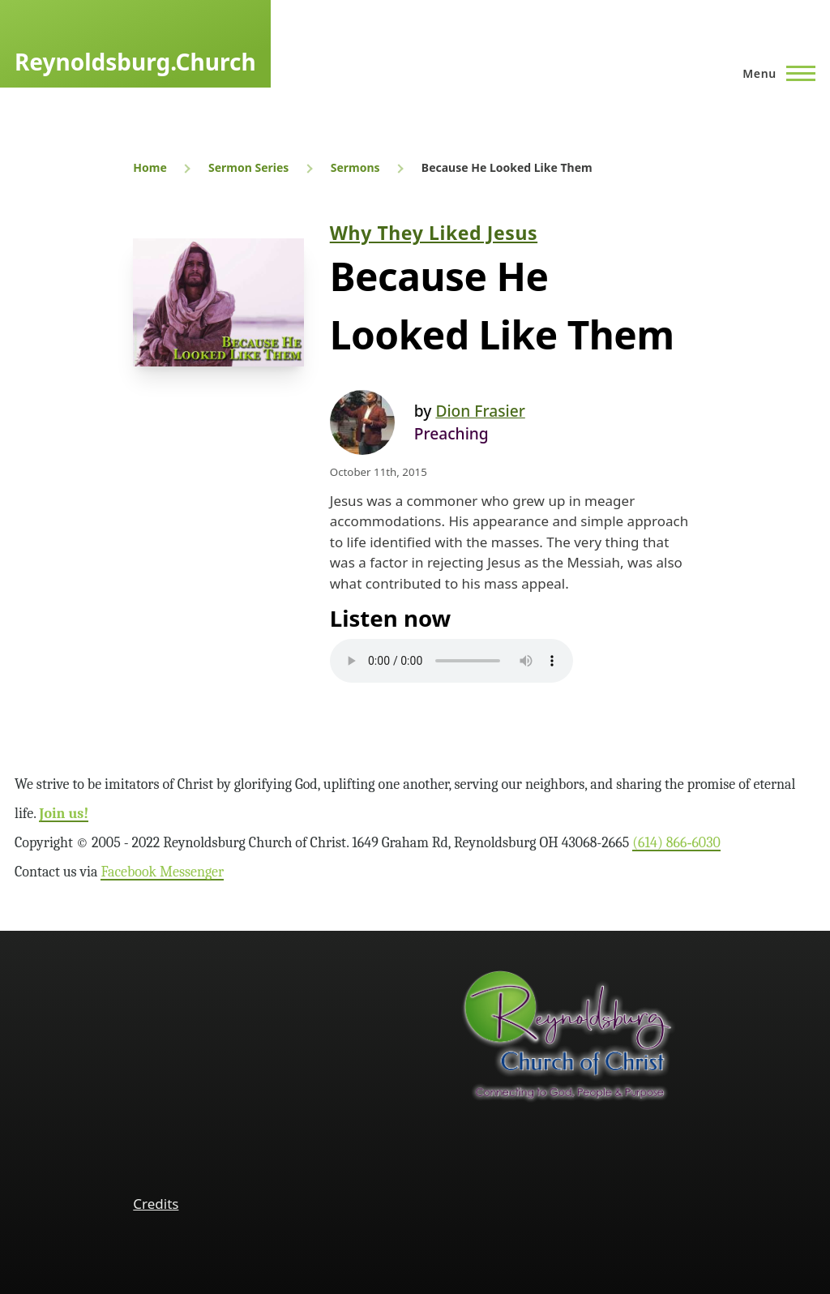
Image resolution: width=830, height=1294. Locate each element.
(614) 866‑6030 (676, 842)
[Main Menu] (774, 73)
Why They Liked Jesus (433, 233)
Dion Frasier (479, 411)
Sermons (355, 167)
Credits (155, 1203)
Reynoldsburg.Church (135, 61)
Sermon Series (248, 167)
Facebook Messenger (162, 872)
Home (149, 167)
